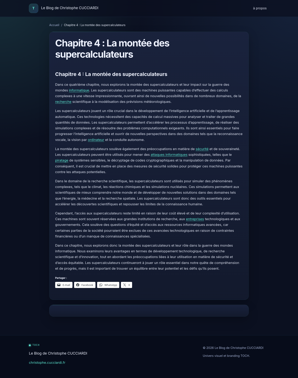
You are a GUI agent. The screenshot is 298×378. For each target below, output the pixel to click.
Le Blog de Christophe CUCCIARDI (69, 8)
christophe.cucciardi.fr (47, 362)
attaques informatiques (169, 155)
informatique (79, 90)
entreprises (195, 219)
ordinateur (96, 140)
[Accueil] (33, 8)
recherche (63, 102)
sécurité (202, 149)
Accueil (54, 25)
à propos (260, 8)
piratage (61, 160)
